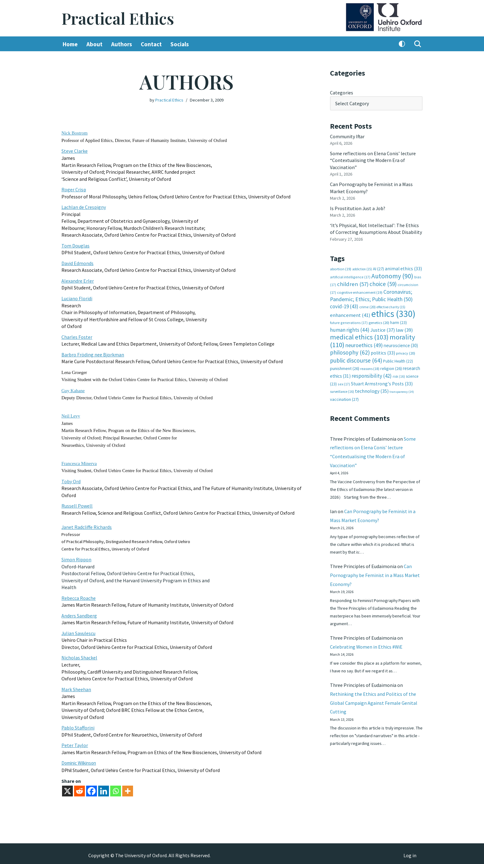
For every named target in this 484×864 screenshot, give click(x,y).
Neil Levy (70, 414)
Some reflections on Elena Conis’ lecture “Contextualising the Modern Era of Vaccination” (373, 160)
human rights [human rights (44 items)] (349, 328)
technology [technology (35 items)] (372, 389)
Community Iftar (347, 136)
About (94, 44)
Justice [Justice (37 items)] (382, 328)
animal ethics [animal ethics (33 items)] (403, 268)
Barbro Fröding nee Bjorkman (92, 353)
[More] (127, 787)
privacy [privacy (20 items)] (405, 351)
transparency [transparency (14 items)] (402, 390)
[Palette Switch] (402, 44)
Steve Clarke (74, 151)
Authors (121, 44)
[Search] (417, 44)
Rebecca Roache (78, 595)
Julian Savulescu (78, 630)
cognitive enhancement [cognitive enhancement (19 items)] (359, 291)
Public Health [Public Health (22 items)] (398, 359)
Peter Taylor (74, 742)
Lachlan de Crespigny (83, 207)
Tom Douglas (75, 245)
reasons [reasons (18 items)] (369, 367)
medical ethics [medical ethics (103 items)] (359, 335)
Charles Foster (76, 336)
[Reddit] (79, 787)
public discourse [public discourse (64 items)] (356, 359)
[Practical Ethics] (117, 18)
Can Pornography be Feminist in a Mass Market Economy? (375, 574)
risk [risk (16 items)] (399, 374)
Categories (341, 92)
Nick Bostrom (74, 133)
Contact (151, 44)
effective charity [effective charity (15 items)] (391, 306)
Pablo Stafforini (77, 724)
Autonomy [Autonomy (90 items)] (392, 275)
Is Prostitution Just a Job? (358, 208)
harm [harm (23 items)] (398, 321)
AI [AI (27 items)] (378, 268)
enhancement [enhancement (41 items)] (350, 313)
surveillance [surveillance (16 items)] (342, 390)
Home (70, 44)
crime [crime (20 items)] (367, 305)
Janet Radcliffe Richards (86, 525)
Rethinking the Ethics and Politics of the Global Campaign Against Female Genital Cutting (373, 703)
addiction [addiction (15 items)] (362, 268)
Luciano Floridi (76, 297)
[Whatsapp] (115, 787)
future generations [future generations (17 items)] (349, 321)
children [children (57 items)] (353, 283)
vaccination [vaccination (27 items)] (344, 397)
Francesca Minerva (79, 461)
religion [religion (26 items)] (391, 367)
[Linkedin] (103, 787)
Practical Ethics (169, 100)
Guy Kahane (73, 389)
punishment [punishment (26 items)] (344, 367)
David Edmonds (77, 262)
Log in (409, 852)
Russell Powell (77, 504)
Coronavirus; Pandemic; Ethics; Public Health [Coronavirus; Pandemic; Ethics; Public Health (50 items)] (371, 294)
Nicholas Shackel (79, 655)
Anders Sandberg (79, 613)
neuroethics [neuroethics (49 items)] (364, 343)
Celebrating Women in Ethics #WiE (366, 646)
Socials (179, 44)
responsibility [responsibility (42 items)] (372, 374)
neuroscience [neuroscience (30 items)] (401, 344)
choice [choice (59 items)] (383, 283)
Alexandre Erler (77, 280)
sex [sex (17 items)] (344, 382)
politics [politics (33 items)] (383, 351)
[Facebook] (91, 787)
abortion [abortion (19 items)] (340, 268)
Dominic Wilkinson (78, 759)
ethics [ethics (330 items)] (393, 312)
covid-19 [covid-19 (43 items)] (344, 305)
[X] (67, 787)
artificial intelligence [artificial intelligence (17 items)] (350, 275)
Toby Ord (71, 479)
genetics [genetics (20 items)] (379, 321)
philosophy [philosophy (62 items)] (350, 351)
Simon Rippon (76, 557)
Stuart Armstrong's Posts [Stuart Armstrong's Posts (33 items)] (382, 382)
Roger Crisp (73, 189)
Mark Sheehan (76, 686)
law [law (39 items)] (404, 328)
